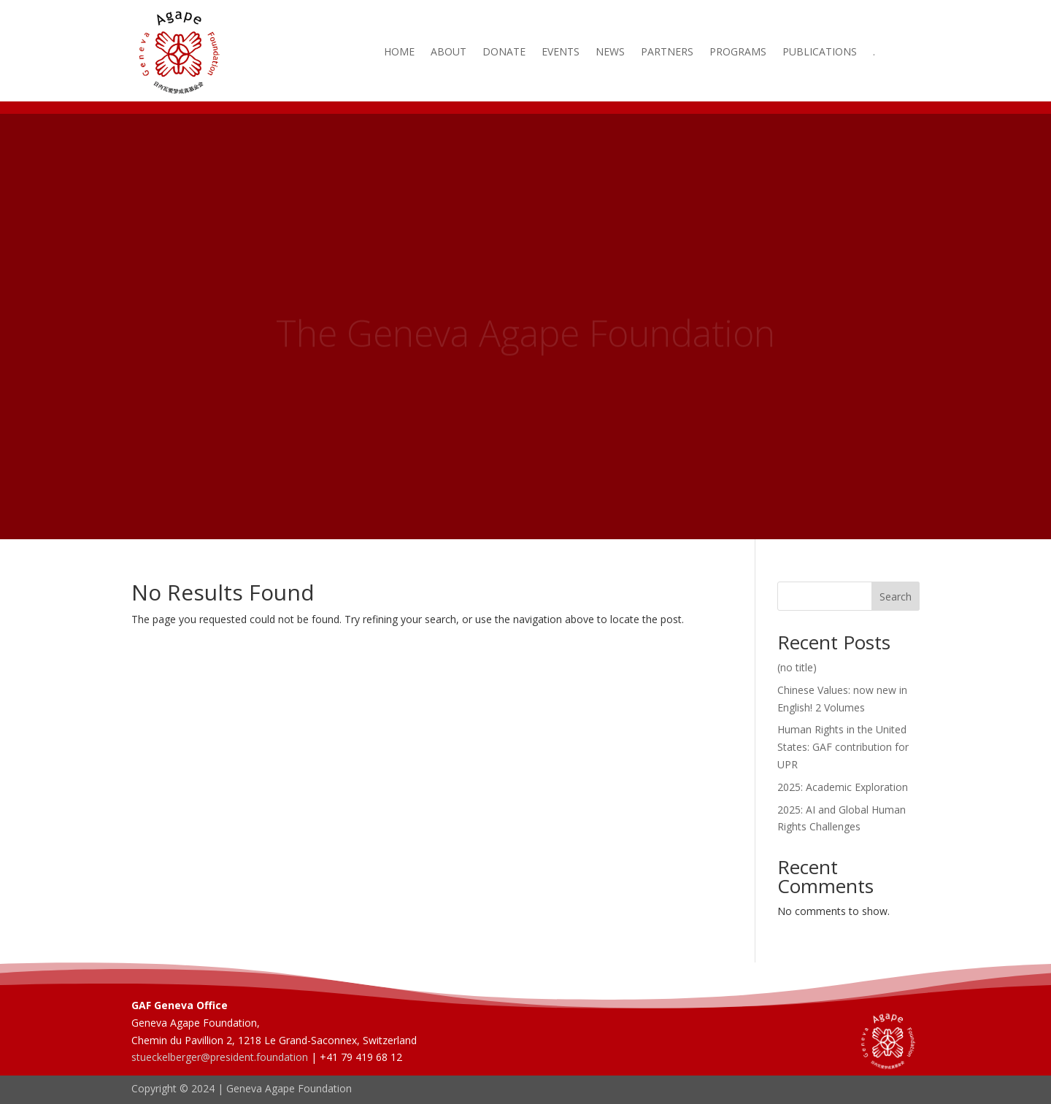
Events (561, 52)
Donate (504, 52)
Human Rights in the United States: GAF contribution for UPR (843, 746)
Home (399, 52)
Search (895, 596)
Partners (667, 52)
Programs (737, 52)
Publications (819, 52)
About (448, 52)
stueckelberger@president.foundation (219, 1057)
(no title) (797, 667)
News (610, 52)
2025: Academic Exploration (842, 787)
